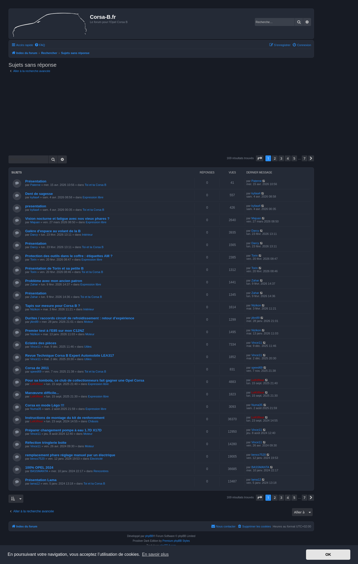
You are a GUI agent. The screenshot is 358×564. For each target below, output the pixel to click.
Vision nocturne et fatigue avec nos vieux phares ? (67, 219)
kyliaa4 (34, 197)
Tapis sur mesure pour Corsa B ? (52, 306)
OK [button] (328, 554)
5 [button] (294, 158)
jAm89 (34, 321)
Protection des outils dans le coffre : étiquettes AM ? (68, 256)
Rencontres (101, 471)
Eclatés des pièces (40, 343)
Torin (33, 259)
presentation (35, 206)
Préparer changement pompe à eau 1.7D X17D (63, 430)
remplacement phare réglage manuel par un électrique (70, 455)
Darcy (34, 234)
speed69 (35, 371)
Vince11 (35, 346)
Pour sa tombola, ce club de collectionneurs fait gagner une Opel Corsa (84, 380)
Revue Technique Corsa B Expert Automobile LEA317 (69, 355)
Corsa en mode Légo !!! (44, 405)
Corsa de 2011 (37, 368)
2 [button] (275, 158)
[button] (259, 158)
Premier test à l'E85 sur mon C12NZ (54, 331)
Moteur (88, 321)
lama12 (35, 483)
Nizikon (35, 309)
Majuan (35, 222)
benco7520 (37, 458)
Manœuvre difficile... (42, 393)
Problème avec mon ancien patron (53, 281)
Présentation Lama (40, 480)
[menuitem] (39, 45)
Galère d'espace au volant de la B (53, 231)
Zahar (34, 284)
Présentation (35, 181)
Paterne (35, 184)
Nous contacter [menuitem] (223, 526)
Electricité (96, 458)
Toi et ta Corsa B (95, 184)
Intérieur (87, 234)
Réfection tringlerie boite (45, 443)
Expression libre (93, 197)
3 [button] (281, 158)
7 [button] (304, 158)
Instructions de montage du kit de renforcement (64, 418)
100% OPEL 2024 (39, 467)
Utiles (87, 346)
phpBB (149, 536)
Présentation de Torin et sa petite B (54, 268)
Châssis (93, 421)
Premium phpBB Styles (176, 540)
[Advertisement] (161, 114)
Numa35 (35, 408)
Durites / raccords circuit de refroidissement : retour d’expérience (79, 318)
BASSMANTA (39, 471)
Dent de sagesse (39, 194)
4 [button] (288, 158)
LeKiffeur (36, 384)
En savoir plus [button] (155, 554)
